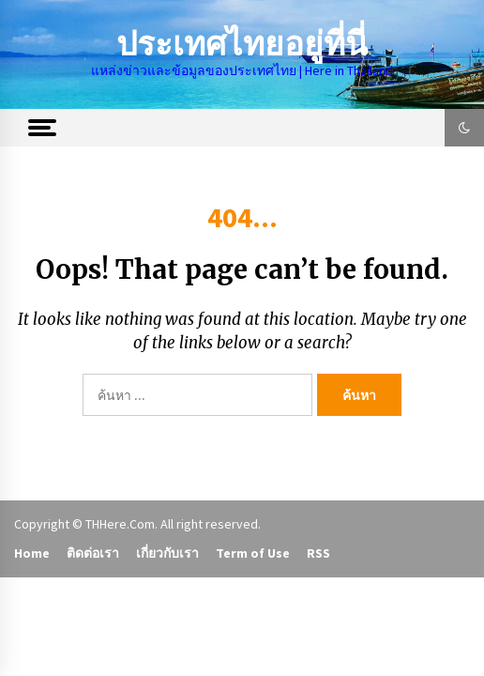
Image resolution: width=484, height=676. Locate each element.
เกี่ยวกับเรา (167, 553)
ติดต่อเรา (93, 553)
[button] (464, 127)
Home (32, 553)
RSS (318, 553)
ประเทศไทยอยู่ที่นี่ (242, 44)
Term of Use (253, 553)
